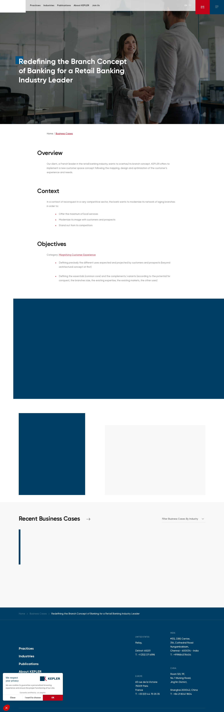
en (186, 7)
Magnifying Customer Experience (77, 256)
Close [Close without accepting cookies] (12, 697)
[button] (6, 707)
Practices (26, 648)
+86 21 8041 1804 (182, 693)
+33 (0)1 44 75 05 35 (149, 693)
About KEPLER (30, 671)
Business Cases (64, 135)
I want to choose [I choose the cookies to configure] (33, 697)
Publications (29, 664)
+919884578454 (182, 654)
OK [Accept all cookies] (53, 697)
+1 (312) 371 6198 (146, 654)
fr (190, 7)
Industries (26, 656)
